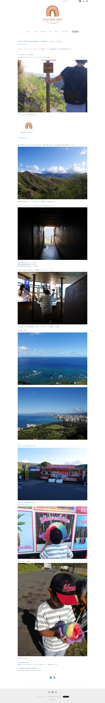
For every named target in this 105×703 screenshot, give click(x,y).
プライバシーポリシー (41, 696)
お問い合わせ (65, 31)
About (35, 31)
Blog (56, 31)
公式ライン (75, 31)
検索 (80, 1)
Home (28, 31)
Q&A (50, 31)
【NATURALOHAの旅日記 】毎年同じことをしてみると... (41, 41)
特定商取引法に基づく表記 (55, 696)
